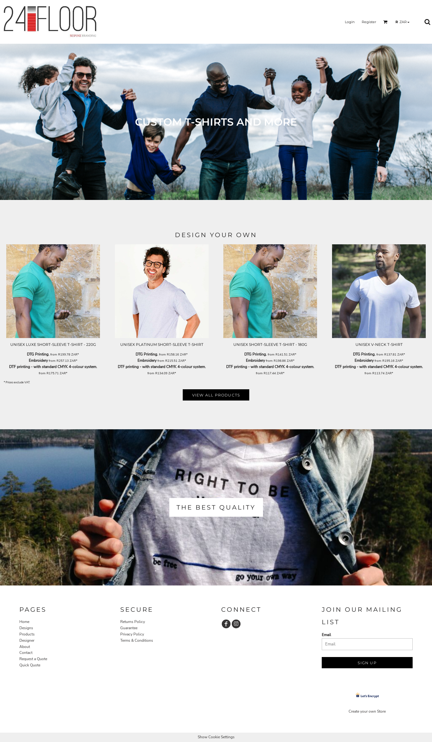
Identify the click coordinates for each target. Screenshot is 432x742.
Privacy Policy (132, 634)
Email (326, 634)
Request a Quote (33, 658)
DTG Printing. (38, 354)
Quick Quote (29, 665)
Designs (26, 627)
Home (24, 621)
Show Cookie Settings (216, 737)
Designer (26, 640)
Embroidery (38, 360)
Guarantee (128, 627)
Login (350, 22)
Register (369, 22)
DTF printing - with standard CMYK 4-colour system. (53, 366)
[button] (385, 22)
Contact (25, 652)
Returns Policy (132, 621)
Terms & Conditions (136, 640)
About (24, 646)
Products (27, 634)
